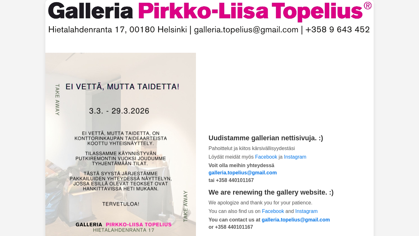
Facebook (266, 157)
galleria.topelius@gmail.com (243, 172)
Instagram (295, 157)
